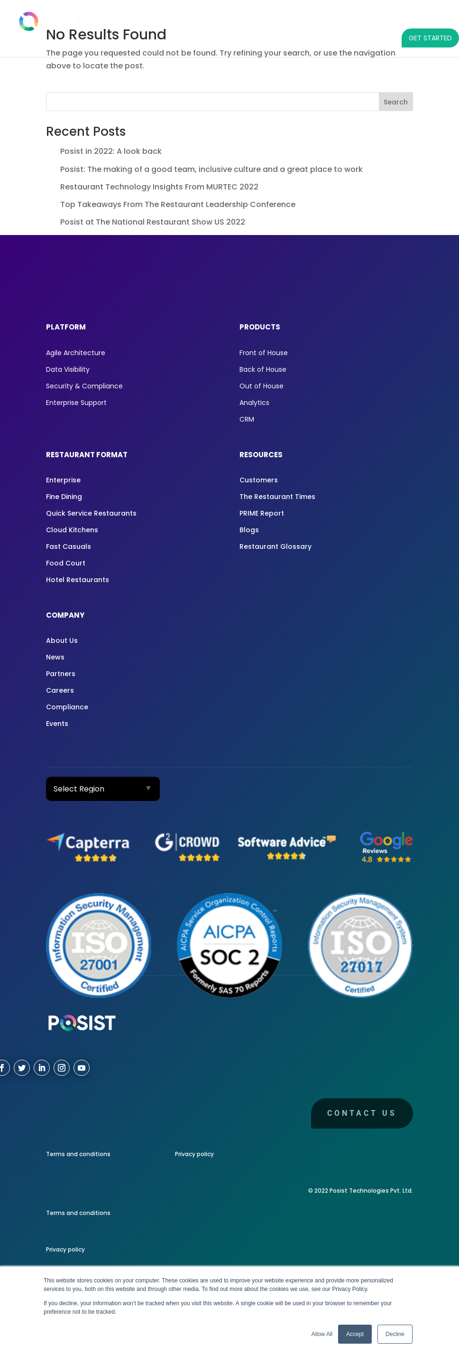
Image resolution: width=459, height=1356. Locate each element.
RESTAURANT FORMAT (254, 18)
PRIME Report (261, 513)
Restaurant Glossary (275, 546)
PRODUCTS (178, 18)
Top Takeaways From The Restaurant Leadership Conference (177, 204)
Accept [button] (355, 1334)
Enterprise (63, 480)
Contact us (362, 1113)
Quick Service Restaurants (91, 513)
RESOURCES (334, 18)
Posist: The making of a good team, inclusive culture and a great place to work (211, 169)
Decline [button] (395, 1334)
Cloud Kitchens (72, 530)
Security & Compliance (84, 386)
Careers (60, 690)
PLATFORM (125, 19)
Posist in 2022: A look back (111, 151)
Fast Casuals (68, 546)
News (55, 657)
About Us (62, 640)
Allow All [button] (322, 1334)
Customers (258, 480)
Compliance (67, 707)
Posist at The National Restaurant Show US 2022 (152, 222)
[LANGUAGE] (440, 18)
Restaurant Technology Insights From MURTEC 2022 (159, 186)
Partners (60, 673)
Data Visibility (68, 369)
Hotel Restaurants (77, 579)
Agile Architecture (75, 353)
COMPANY (392, 18)
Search (396, 102)
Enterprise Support (76, 402)
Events (57, 723)
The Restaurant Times (277, 496)
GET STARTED (430, 38)
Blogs (249, 530)
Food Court (65, 563)
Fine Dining (64, 496)
